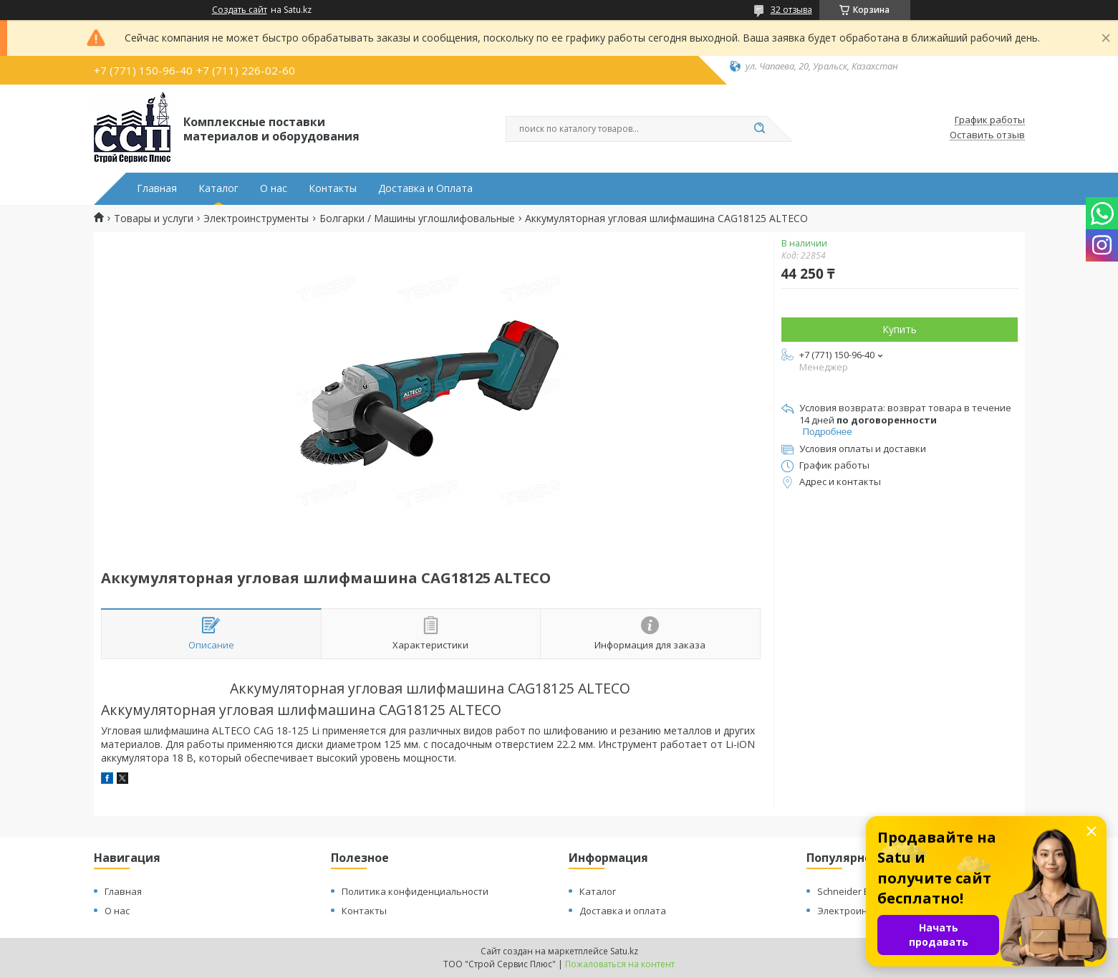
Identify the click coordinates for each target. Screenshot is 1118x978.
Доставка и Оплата (425, 188)
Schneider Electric (855, 891)
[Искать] (760, 129)
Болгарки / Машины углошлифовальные (417, 218)
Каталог (218, 188)
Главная (157, 188)
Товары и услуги (153, 218)
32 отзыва (791, 10)
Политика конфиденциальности (415, 891)
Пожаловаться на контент (620, 964)
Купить (899, 329)
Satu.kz (624, 951)
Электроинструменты (256, 218)
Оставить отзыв (987, 135)
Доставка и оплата (622, 910)
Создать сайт (239, 10)
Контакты (333, 188)
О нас (273, 188)
